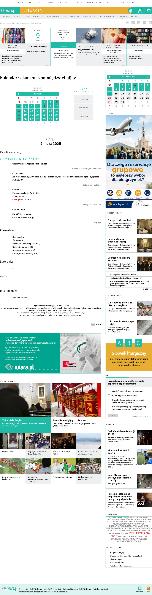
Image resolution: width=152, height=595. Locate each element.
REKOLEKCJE (124, 537)
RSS (148, 588)
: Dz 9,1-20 (25, 193)
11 (18, 110)
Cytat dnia (63, 51)
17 (56, 110)
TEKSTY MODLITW (130, 539)
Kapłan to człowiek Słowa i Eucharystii (126, 278)
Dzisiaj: (38, 89)
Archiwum (146, 416)
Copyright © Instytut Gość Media (31, 592)
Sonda (108, 376)
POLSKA (124, 534)
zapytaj (51, 3)
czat (41, 3)
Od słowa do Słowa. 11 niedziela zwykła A (120, 304)
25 (18, 119)
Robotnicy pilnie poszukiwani (122, 566)
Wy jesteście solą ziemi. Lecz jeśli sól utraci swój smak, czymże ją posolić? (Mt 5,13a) (63, 56)
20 (31, 114)
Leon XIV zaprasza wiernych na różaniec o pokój (119, 478)
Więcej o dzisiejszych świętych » (86, 168)
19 (25, 114)
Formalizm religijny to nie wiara (69, 420)
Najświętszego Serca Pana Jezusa (114, 51)
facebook (144, 22)
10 (56, 106)
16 (50, 110)
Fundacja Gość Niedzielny (81, 589)
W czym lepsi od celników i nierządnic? (126, 556)
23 (50, 114)
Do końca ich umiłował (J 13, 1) (121, 432)
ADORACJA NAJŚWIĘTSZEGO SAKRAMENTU (128, 517)
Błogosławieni (116, 559)
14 (37, 110)
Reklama (66, 589)
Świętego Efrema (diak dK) (36, 51)
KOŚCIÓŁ (133, 522)
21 (37, 114)
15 (44, 110)
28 (25, 102)
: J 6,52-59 (22, 199)
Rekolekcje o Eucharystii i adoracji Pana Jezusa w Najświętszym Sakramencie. (121, 439)
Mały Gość (111, 3)
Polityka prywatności (101, 589)
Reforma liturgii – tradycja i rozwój (117, 240)
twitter (150, 22)
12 (25, 110)
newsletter (138, 22)
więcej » (12, 67)
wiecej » (38, 67)
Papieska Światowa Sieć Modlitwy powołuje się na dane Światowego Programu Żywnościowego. (121, 505)
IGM (26, 589)
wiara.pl (10, 10)
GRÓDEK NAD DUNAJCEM (118, 519)
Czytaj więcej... (88, 67)
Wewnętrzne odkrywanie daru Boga (124, 275)
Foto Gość (58, 589)
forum (21, 3)
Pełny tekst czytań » (92, 204)
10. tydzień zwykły (13, 51)
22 (44, 114)
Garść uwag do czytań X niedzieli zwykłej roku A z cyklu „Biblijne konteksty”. (74, 425)
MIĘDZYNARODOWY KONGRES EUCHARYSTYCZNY (126, 525)
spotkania (64, 3)
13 (31, 110)
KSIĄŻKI (141, 522)
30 (37, 102)
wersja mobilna (127, 3)
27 (18, 102)
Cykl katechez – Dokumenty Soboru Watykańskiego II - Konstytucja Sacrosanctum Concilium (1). (121, 266)
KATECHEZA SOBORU (141, 519)
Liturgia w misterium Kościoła (119, 259)
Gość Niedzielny (94, 3)
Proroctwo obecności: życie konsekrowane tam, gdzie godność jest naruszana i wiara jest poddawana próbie (130, 283)
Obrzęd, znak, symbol (119, 220)
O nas (21, 589)
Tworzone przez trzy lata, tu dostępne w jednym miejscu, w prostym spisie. (119, 330)
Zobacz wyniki (137, 416)
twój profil (140, 10)
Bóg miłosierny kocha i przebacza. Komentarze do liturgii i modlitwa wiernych (24, 425)
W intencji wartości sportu (118, 451)
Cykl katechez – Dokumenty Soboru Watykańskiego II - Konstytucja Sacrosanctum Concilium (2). (121, 247)
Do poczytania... (139, 51)
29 (31, 102)
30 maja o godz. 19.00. (116, 484)
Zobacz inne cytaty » (92, 185)
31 (56, 119)
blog (31, 3)
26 (25, 119)
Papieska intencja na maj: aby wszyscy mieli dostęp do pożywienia (120, 497)
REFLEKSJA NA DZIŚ (130, 535)
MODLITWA (132, 526)
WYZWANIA (135, 541)
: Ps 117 (18, 196)
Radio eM (78, 3)
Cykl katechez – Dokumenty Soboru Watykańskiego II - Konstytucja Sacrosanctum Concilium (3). (121, 225)
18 (18, 114)
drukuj (98, 324)
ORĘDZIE (119, 528)
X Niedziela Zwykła (12, 420)
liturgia (33, 10)
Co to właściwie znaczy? (23, 217)
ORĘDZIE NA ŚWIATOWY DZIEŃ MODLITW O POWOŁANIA (130, 529)
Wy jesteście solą (86, 49)
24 (56, 114)
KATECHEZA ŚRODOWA (118, 522)
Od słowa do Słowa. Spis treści (121, 323)
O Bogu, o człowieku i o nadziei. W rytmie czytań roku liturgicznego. (121, 310)
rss (133, 22)
